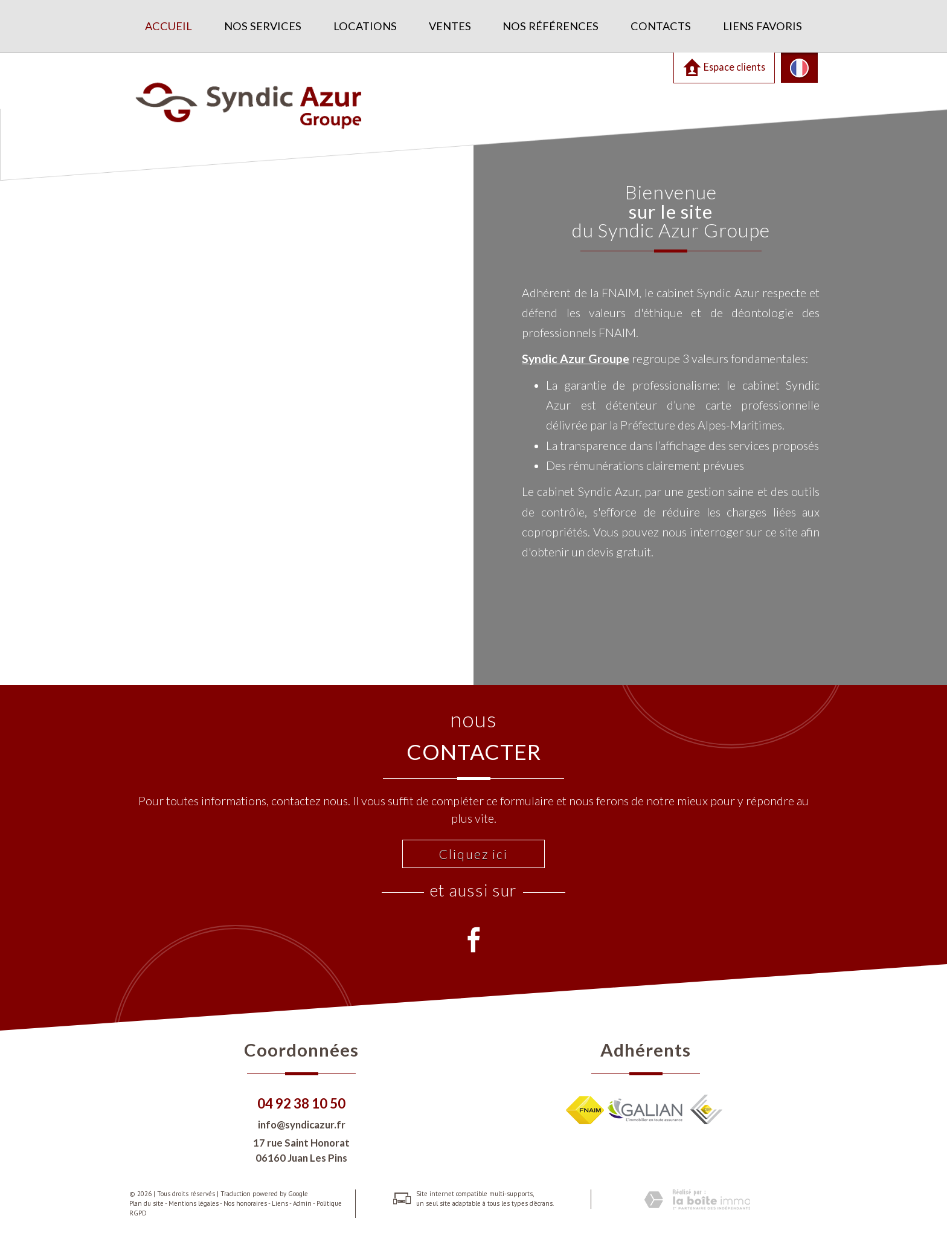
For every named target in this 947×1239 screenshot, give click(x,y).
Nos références (550, 26)
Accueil (168, 26)
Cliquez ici (473, 853)
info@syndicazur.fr (301, 1124)
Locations (365, 26)
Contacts (661, 26)
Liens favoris (762, 26)
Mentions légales (194, 1203)
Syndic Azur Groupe (575, 358)
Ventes (450, 26)
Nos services (262, 26)
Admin (302, 1203)
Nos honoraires (245, 1203)
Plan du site (146, 1203)
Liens (280, 1203)
